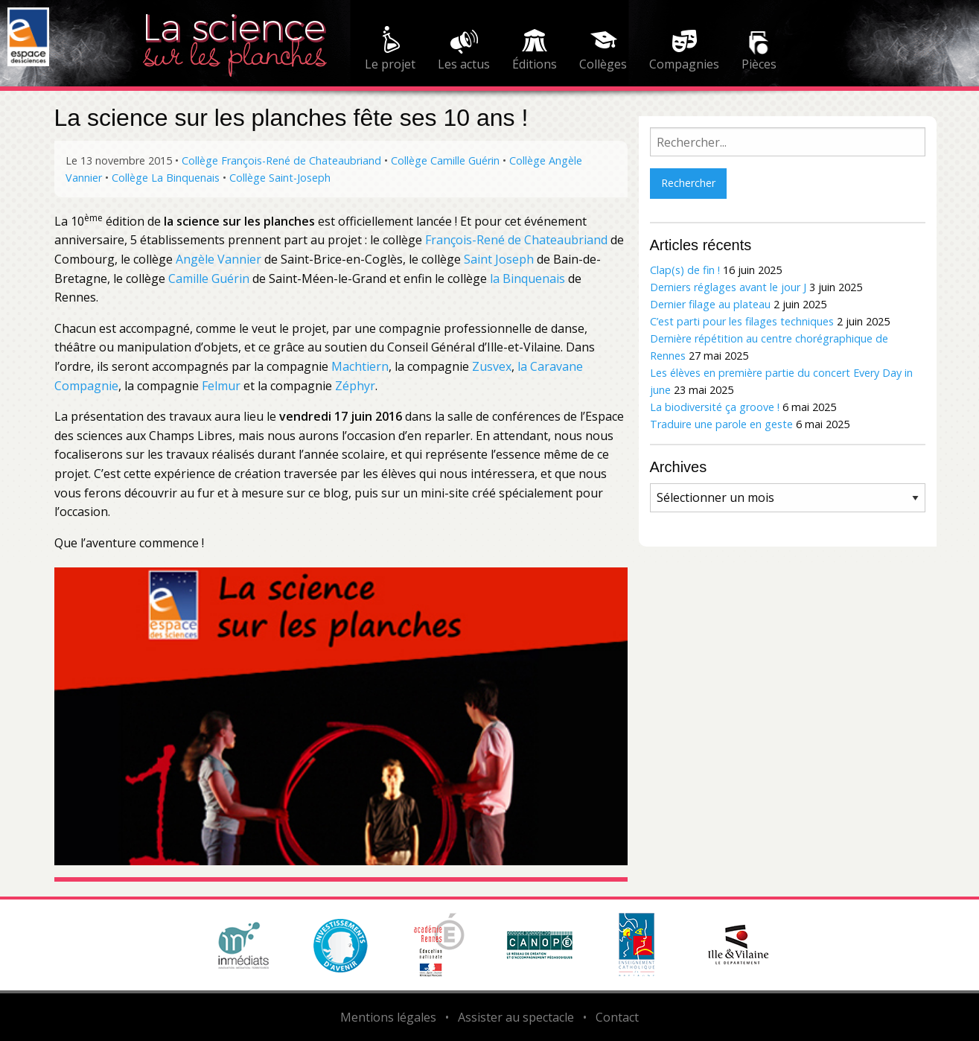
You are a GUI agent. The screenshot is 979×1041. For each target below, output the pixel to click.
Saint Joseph (499, 259)
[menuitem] (390, 50)
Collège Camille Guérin (445, 160)
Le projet (390, 64)
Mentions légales (388, 1017)
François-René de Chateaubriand (516, 240)
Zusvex (491, 366)
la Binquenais (527, 278)
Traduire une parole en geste (721, 424)
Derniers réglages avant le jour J (728, 287)
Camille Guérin (208, 278)
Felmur (222, 386)
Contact (617, 1017)
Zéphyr (355, 386)
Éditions (534, 64)
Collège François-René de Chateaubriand (281, 160)
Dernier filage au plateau (710, 304)
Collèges (603, 64)
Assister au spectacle (516, 1017)
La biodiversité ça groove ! (714, 407)
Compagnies (684, 64)
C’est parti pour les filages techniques (742, 321)
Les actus (464, 64)
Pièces (759, 64)
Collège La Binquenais (166, 178)
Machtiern (360, 366)
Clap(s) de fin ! (685, 270)
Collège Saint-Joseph (280, 178)
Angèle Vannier (218, 259)
